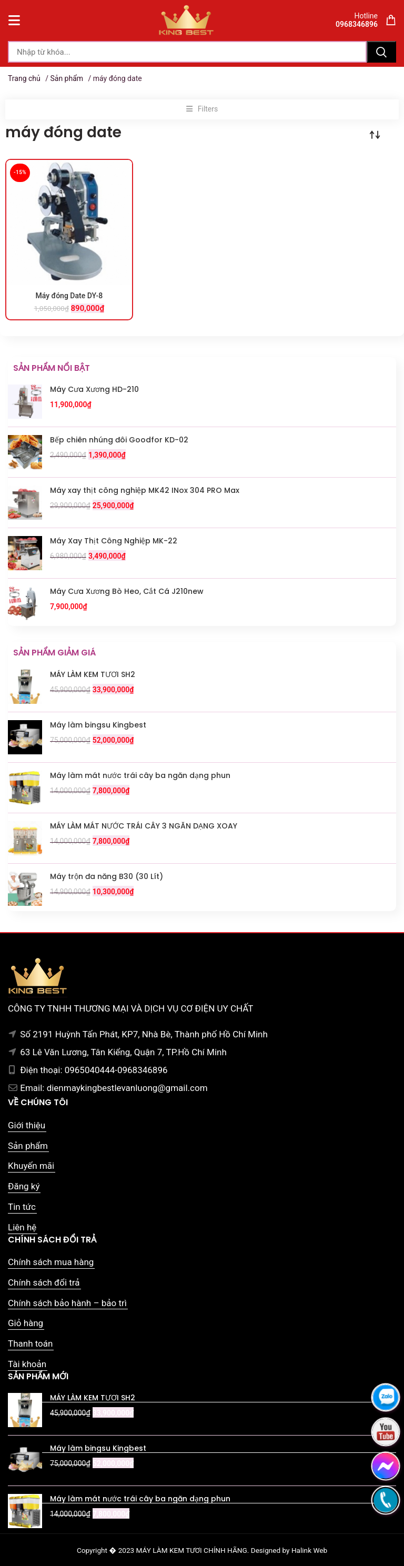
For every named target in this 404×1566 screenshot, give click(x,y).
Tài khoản (27, 1364)
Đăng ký (23, 1186)
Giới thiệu (26, 1125)
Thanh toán (30, 1343)
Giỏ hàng (25, 1323)
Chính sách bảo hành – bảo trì (67, 1303)
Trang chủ (24, 78)
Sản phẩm (66, 78)
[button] (202, 109)
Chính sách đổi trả (44, 1282)
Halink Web (309, 1550)
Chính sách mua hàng (51, 1262)
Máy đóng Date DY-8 (69, 295)
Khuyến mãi (31, 1165)
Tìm (381, 52)
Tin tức (22, 1206)
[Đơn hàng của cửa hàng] (375, 135)
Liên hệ (22, 1227)
